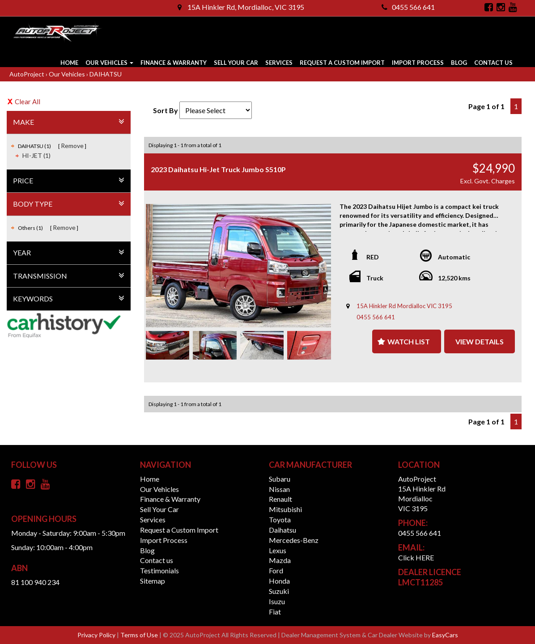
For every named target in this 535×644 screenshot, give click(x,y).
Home (69, 62)
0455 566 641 (408, 7)
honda (279, 580)
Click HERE (416, 557)
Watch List (408, 341)
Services (279, 62)
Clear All (27, 101)
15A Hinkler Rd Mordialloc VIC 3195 (404, 305)
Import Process (418, 62)
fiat (275, 611)
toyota (280, 519)
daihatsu (282, 529)
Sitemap (152, 580)
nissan (279, 489)
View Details (479, 341)
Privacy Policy (97, 635)
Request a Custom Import (342, 62)
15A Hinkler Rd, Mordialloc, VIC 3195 (241, 7)
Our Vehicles (109, 62)
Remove (72, 145)
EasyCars (445, 635)
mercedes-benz (293, 540)
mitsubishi (285, 509)
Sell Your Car (236, 62)
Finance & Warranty (173, 62)
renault (280, 499)
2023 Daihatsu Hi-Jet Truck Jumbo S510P (218, 169)
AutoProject (27, 74)
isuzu (277, 601)
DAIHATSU (105, 74)
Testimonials (159, 570)
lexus (277, 550)
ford (276, 570)
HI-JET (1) (36, 155)
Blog (459, 62)
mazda (280, 560)
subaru (279, 479)
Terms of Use (139, 635)
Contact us (493, 62)
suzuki (279, 591)
